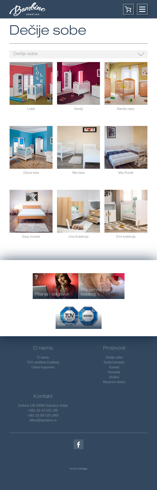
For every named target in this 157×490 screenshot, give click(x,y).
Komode (114, 372)
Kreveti (114, 367)
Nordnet (78, 468)
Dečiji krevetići (114, 362)
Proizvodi (114, 348)
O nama (43, 348)
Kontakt (43, 396)
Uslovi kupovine (42, 367)
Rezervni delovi (114, 382)
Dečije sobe (25, 54)
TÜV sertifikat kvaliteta (43, 362)
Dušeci (114, 377)
